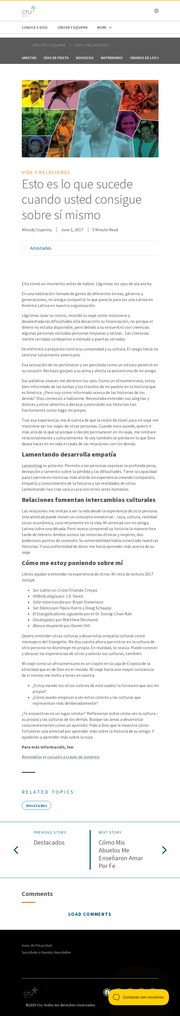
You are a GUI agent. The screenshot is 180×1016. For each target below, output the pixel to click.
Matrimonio (112, 57)
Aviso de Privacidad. (37, 945)
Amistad (29, 57)
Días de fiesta (56, 57)
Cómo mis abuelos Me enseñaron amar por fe (121, 854)
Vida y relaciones (92, 45)
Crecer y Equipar (72, 27)
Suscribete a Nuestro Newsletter (46, 952)
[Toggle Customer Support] (138, 997)
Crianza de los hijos (149, 57)
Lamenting (32, 465)
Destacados (49, 843)
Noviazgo (85, 57)
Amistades (41, 248)
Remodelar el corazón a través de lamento (61, 757)
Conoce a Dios (35, 27)
